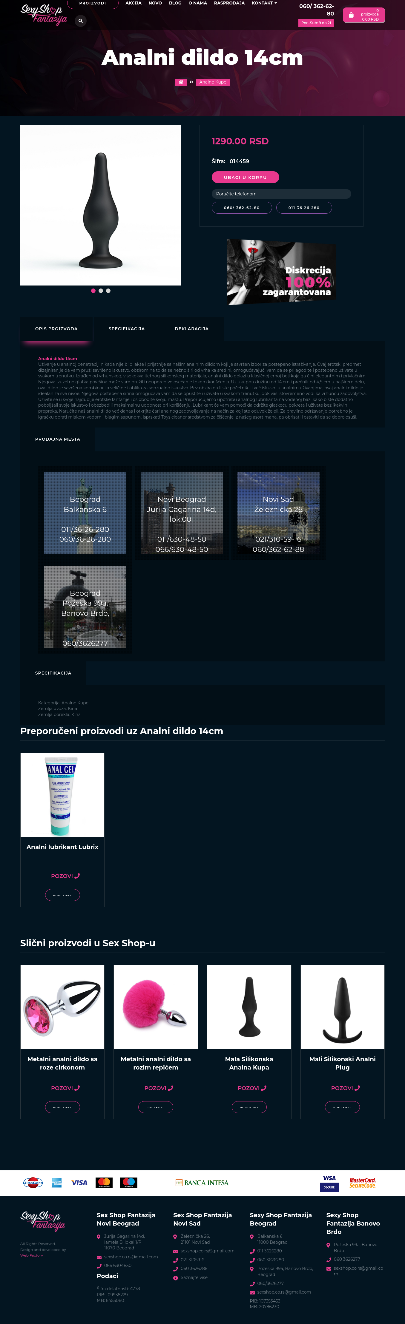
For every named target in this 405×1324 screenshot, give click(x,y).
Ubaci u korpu (245, 177)
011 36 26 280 (305, 208)
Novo (155, 3)
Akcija (134, 3)
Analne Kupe (213, 82)
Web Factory (31, 1254)
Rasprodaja (229, 3)
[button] (93, 291)
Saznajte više (194, 1276)
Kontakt (264, 3)
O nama (197, 3)
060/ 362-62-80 (316, 10)
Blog (175, 3)
